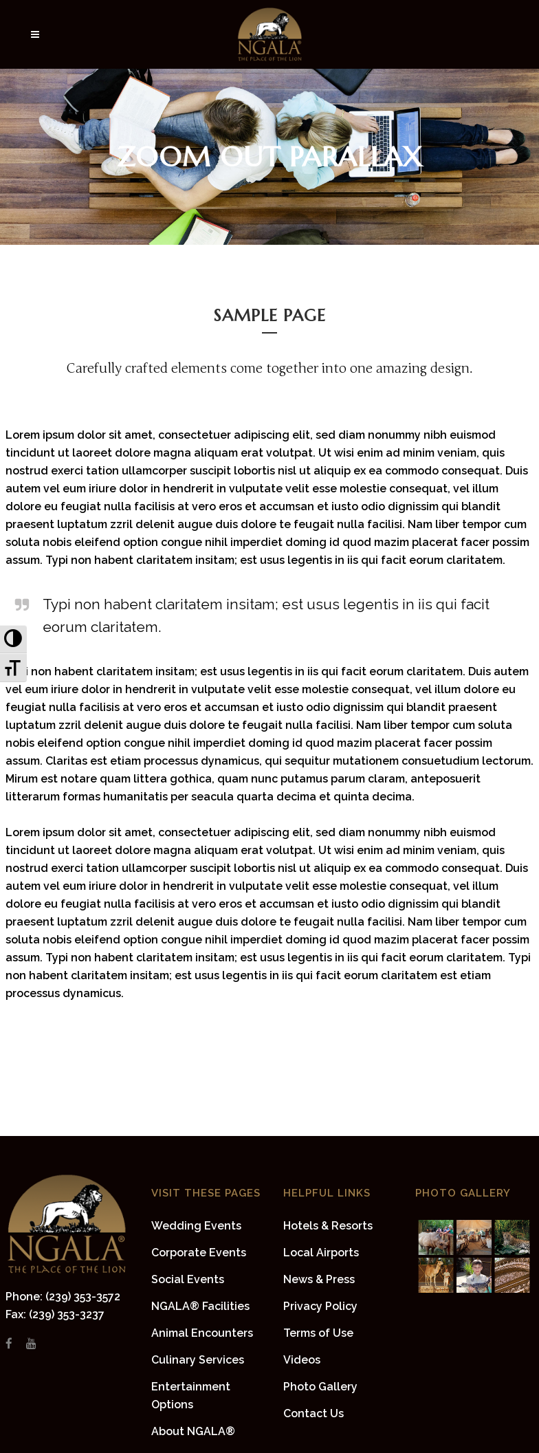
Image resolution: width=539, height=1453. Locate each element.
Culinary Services (197, 1359)
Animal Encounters (202, 1333)
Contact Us (313, 1413)
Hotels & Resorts (328, 1225)
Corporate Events (198, 1252)
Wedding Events (196, 1225)
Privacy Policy (320, 1306)
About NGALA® (193, 1431)
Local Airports (321, 1252)
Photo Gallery (320, 1386)
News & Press (319, 1279)
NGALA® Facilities (200, 1306)
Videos (301, 1359)
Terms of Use (318, 1333)
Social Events (187, 1279)
